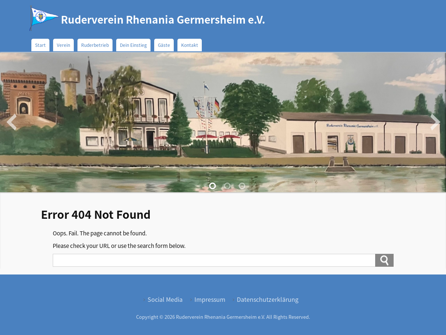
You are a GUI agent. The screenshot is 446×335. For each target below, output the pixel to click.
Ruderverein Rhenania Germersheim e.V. (163, 19)
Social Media (165, 299)
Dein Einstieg (133, 45)
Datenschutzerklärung (267, 299)
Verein (63, 45)
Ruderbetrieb (95, 45)
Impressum (209, 299)
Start (40, 45)
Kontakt (189, 45)
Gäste (164, 45)
